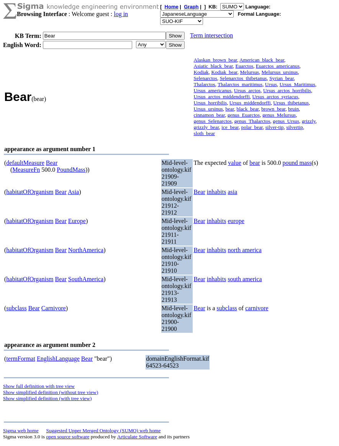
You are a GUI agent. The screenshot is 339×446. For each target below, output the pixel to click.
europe (236, 221)
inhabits (216, 192)
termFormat (20, 358)
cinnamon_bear (209, 115)
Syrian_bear (281, 78)
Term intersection (211, 35)
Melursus (249, 72)
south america (245, 279)
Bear (51, 163)
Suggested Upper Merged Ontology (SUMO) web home (103, 430)
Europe (77, 221)
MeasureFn (26, 169)
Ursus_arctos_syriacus (275, 96)
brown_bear (273, 109)
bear (229, 109)
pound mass (296, 163)
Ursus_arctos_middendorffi (222, 96)
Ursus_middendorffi (250, 103)
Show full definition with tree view (39, 386)
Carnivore (53, 308)
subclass (16, 308)
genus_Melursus (279, 115)
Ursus (271, 84)
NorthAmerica (85, 250)
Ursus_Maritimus (297, 84)
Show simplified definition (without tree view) (50, 392)
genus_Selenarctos (213, 121)
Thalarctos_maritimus (240, 84)
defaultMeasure (25, 163)
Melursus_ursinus (280, 72)
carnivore (256, 308)
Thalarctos (204, 84)
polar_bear (252, 127)
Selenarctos (205, 78)
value (234, 163)
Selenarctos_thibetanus (243, 78)
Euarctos (245, 66)
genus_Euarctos (244, 115)
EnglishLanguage (58, 358)
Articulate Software (137, 436)
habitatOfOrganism (29, 192)
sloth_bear (204, 133)
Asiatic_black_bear (213, 66)
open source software (67, 436)
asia (232, 192)
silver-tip (274, 127)
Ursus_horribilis (210, 103)
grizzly (309, 121)
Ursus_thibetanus (291, 103)
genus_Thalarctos (252, 121)
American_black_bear (261, 60)
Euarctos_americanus (278, 66)
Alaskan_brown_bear (215, 60)
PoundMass (71, 169)
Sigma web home (21, 430)
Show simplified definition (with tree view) (47, 398)
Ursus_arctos (247, 90)
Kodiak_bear (224, 72)
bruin (293, 109)
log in (121, 14)
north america (244, 250)
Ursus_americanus (212, 90)
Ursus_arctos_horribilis (287, 90)
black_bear (248, 109)
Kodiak (201, 72)
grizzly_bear (206, 127)
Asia (73, 192)
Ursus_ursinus (208, 109)
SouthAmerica (85, 279)
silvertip (294, 127)
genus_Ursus (286, 121)
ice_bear (230, 127)
